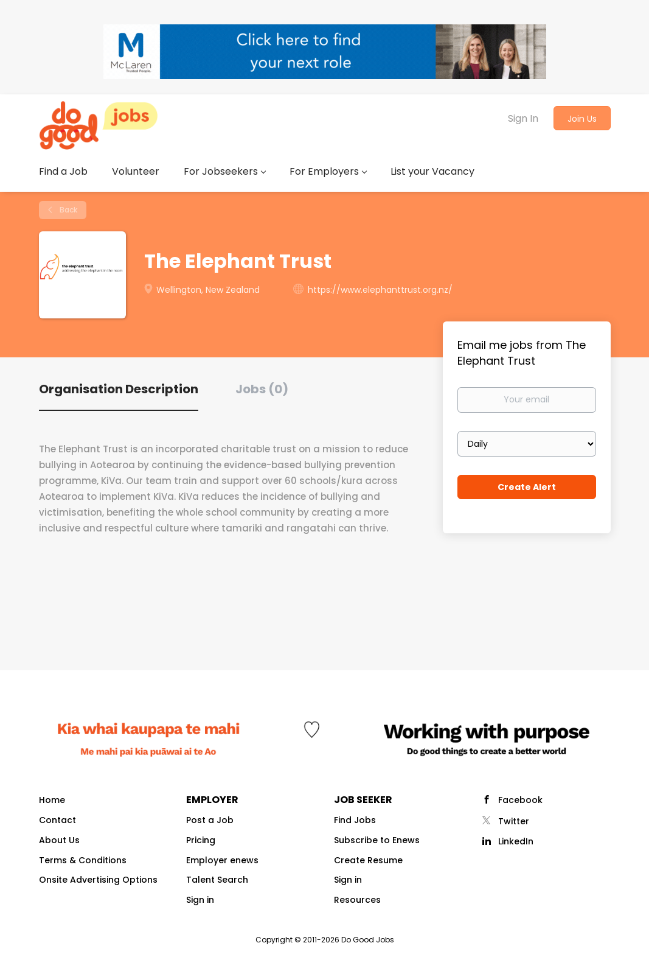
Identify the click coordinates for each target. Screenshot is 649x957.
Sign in (200, 900)
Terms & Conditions (83, 860)
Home (52, 800)
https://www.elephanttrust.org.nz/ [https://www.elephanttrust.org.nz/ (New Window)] (380, 290)
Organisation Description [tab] (118, 389)
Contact (57, 820)
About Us (59, 840)
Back (67, 210)
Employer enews (222, 860)
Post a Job (210, 820)
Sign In (523, 118)
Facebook (520, 800)
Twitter (513, 821)
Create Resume (368, 860)
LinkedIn (515, 841)
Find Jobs (355, 820)
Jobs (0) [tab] (261, 389)
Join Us (582, 119)
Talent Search (217, 880)
